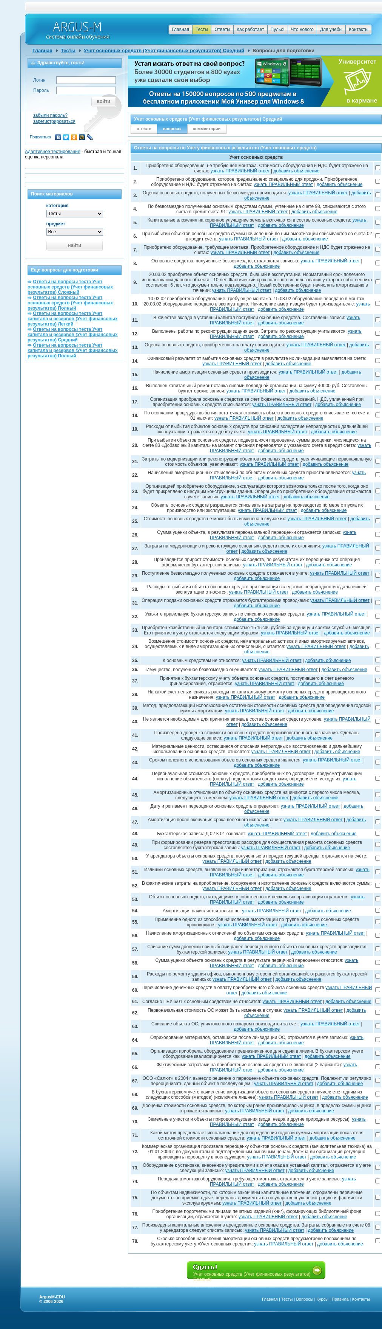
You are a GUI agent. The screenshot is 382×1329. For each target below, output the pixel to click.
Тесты (202, 29)
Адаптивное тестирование (52, 151)
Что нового (302, 29)
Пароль (41, 90)
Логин (39, 80)
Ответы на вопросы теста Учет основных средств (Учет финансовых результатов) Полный (70, 303)
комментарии (207, 128)
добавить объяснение (297, 171)
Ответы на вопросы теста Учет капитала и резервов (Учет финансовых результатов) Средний (73, 335)
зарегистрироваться (54, 121)
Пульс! (278, 29)
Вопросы (304, 1299)
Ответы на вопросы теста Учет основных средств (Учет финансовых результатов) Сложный (70, 287)
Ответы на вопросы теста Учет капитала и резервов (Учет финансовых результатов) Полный (73, 350)
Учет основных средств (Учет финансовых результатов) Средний (164, 50)
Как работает (250, 29)
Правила (340, 1299)
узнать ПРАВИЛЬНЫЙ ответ (240, 171)
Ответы (222, 29)
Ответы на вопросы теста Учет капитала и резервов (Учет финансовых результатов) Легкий (73, 319)
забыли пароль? (50, 115)
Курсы (322, 1299)
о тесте (144, 128)
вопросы (172, 128)
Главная (180, 29)
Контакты (358, 29)
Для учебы (331, 29)
